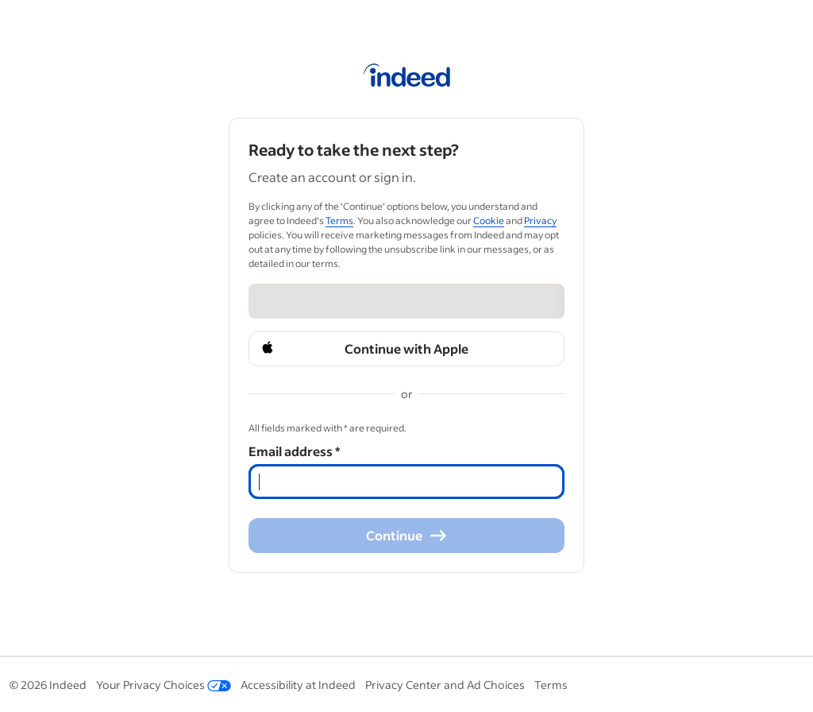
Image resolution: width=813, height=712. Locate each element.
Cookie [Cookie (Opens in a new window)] (488, 220)
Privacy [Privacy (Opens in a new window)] (540, 220)
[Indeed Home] (407, 78)
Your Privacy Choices (163, 684)
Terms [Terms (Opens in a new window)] (339, 220)
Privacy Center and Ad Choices (445, 684)
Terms (551, 684)
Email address (294, 451)
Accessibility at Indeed (298, 684)
